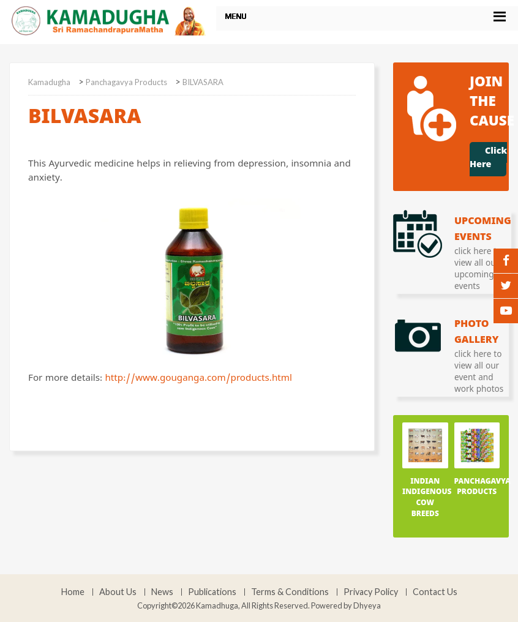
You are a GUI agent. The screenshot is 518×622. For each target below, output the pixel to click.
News (162, 592)
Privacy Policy (370, 592)
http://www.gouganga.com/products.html (198, 379)
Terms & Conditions (290, 592)
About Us (118, 592)
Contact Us (435, 592)
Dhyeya (367, 605)
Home (72, 592)
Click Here (488, 159)
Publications (212, 592)
